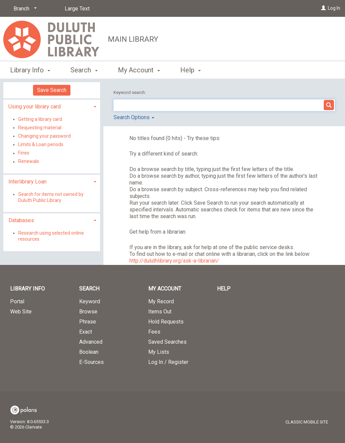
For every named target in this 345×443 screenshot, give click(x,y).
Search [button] (83, 70)
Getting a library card (40, 119)
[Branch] (24, 8)
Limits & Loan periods (40, 144)
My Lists (158, 352)
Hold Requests (166, 321)
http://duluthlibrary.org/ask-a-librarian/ (174, 261)
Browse (88, 311)
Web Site (21, 311)
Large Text (77, 8)
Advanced (90, 342)
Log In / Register (168, 362)
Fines (23, 153)
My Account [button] (139, 70)
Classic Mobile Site (306, 421)
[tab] (51, 105)
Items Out (159, 311)
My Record (161, 301)
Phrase (87, 321)
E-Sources (91, 362)
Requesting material (39, 127)
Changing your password (44, 136)
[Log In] (323, 8)
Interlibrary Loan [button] (27, 181)
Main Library (133, 39)
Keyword (89, 301)
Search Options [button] (134, 117)
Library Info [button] (30, 70)
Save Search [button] (51, 90)
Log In (334, 8)
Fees (154, 332)
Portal (17, 301)
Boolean (88, 352)
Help (223, 288)
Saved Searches (167, 342)
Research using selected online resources (51, 236)
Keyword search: (130, 92)
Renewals (28, 161)
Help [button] (190, 70)
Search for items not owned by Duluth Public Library (51, 197)
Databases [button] (21, 220)
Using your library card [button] (34, 106)
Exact (85, 332)
